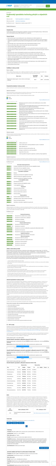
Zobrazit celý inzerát (44, 447)
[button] (25, 426)
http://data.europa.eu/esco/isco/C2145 (41, 413)
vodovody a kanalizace (20, 21)
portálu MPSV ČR (31, 420)
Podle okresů (21, 422)
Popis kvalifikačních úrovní (44, 99)
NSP (6, 9)
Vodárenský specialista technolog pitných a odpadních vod (29, 9)
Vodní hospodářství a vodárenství (13, 9)
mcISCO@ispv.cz (10, 331)
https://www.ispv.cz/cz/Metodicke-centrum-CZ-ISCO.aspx (29, 330)
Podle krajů (14, 422)
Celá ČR (8, 422)
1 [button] (26, 426)
